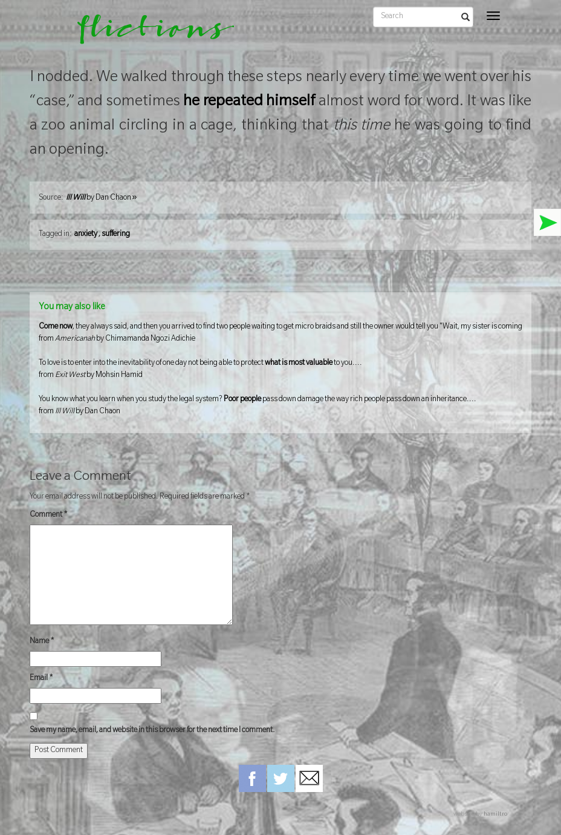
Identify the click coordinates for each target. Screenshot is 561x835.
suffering (116, 235)
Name (42, 642)
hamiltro (495, 814)
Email (41, 679)
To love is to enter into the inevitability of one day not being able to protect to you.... (281, 370)
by (101, 198)
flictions (147, 33)
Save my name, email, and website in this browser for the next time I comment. (152, 731)
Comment (49, 515)
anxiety (85, 235)
